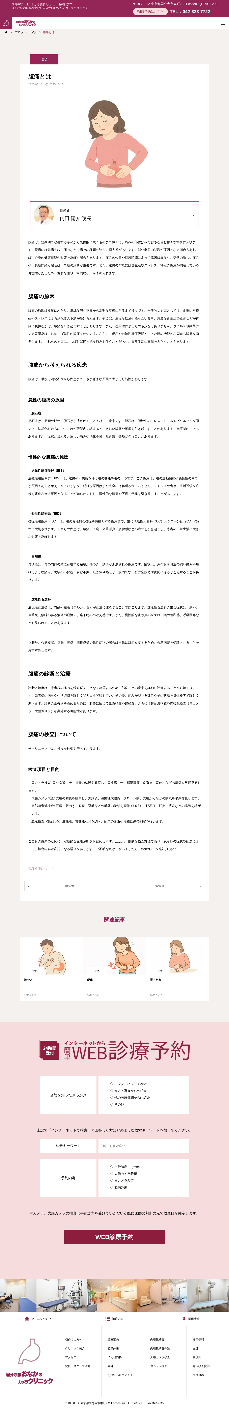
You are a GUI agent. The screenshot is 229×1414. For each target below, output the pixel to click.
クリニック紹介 (75, 1348)
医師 (195, 1348)
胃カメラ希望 (124, 1180)
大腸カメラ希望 (125, 1173)
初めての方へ (73, 1339)
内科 (110, 1366)
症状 (44, 60)
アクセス (70, 1357)
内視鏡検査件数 (160, 1348)
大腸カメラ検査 (160, 1357)
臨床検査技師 (201, 1366)
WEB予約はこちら (150, 11)
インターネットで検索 (130, 1084)
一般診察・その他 (127, 1167)
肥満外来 (120, 1187)
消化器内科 (115, 1357)
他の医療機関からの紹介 (132, 1097)
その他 (119, 1104)
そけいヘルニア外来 (120, 1375)
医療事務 (198, 1375)
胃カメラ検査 (158, 1366)
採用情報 (198, 1339)
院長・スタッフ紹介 (77, 1366)
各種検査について (41, 868)
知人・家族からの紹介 (130, 1090)
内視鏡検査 (157, 1339)
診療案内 (113, 1339)
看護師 (197, 1357)
